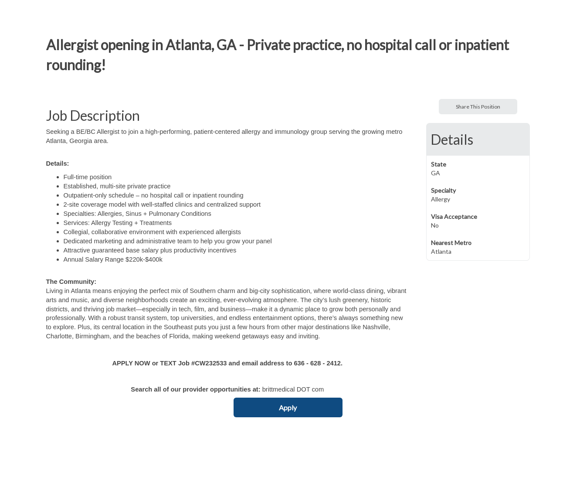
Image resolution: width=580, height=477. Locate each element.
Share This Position (478, 106)
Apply (288, 407)
